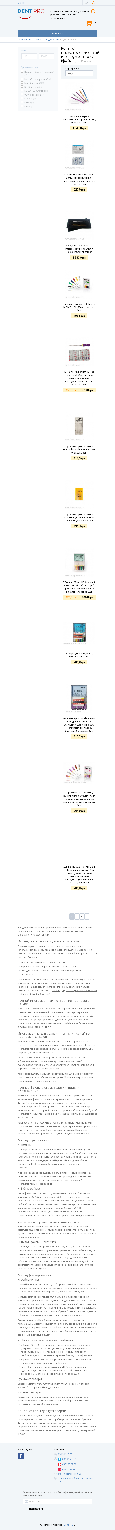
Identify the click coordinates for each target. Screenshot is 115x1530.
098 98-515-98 (65, 1454)
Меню (21, 3)
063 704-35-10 (69, 1469)
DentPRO (68, 1524)
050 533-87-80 (69, 1464)
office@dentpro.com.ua (70, 1473)
